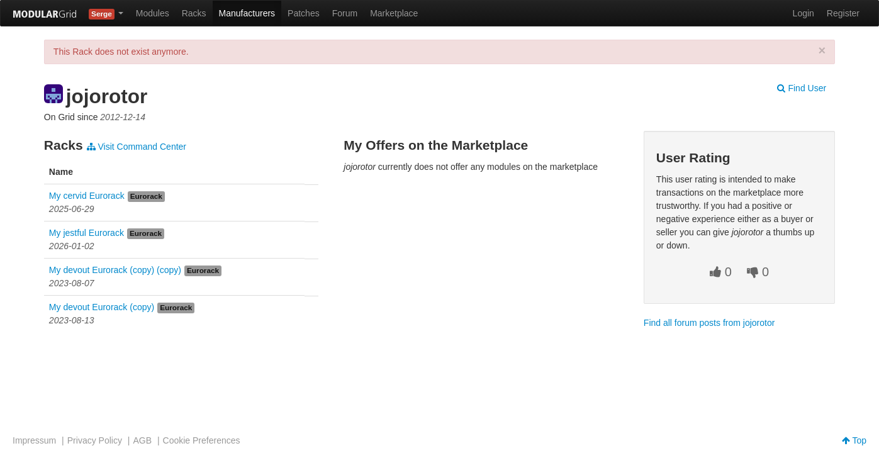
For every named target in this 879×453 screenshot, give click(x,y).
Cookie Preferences (201, 440)
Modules (152, 13)
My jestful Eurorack (86, 233)
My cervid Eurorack (87, 196)
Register (843, 13)
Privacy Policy (94, 440)
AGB (142, 440)
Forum (344, 13)
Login (803, 13)
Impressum (34, 440)
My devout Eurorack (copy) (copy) (115, 270)
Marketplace (394, 13)
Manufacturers (247, 13)
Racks (194, 13)
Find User (801, 88)
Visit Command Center (136, 147)
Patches (304, 13)
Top (854, 440)
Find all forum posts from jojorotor (709, 323)
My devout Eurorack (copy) (101, 307)
